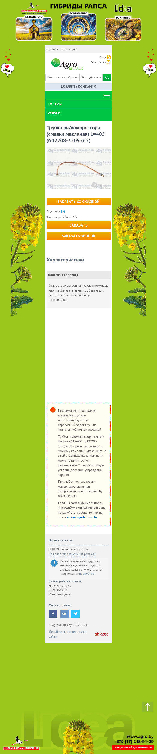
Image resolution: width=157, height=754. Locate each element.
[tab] (78, 104)
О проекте (51, 49)
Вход (103, 57)
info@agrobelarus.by (82, 517)
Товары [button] (55, 104)
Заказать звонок (78, 235)
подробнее (86, 573)
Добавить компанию (78, 86)
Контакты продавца (63, 275)
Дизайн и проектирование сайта (68, 633)
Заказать (78, 225)
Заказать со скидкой (78, 201)
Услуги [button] (54, 113)
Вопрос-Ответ (68, 49)
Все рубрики (91, 77)
